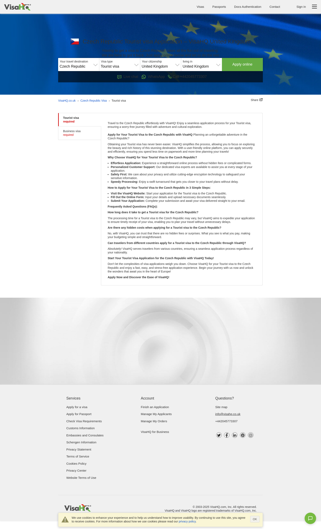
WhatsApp (153, 76)
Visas (200, 6)
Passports (219, 6)
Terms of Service (77, 456)
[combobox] (79, 65)
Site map (221, 407)
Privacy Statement (78, 449)
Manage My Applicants (156, 414)
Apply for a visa (76, 407)
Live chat (127, 77)
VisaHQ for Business (155, 432)
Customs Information (80, 428)
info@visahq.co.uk (228, 414)
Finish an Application (155, 407)
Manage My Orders (154, 421)
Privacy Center (76, 470)
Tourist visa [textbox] (110, 66)
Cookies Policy (76, 463)
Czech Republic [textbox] (72, 66)
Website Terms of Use (81, 477)
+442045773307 (226, 421)
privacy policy (187, 521)
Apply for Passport (79, 414)
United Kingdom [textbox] (155, 66)
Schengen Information (81, 442)
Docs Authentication (247, 6)
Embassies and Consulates (85, 435)
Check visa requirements (84, 421)
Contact (274, 6)
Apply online (242, 64)
